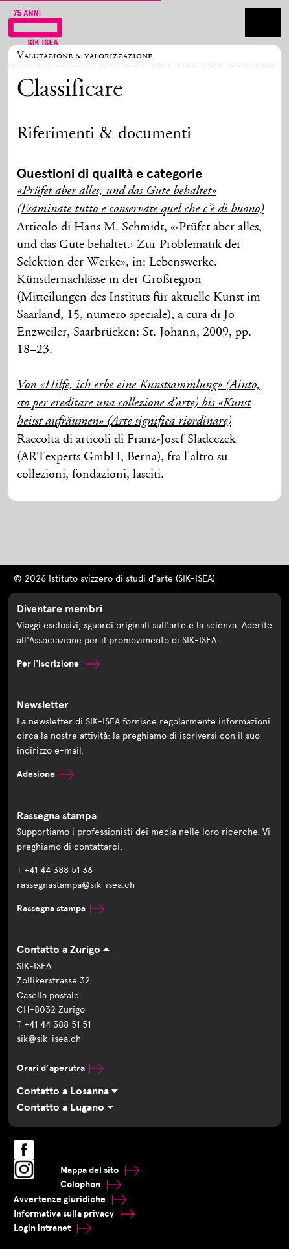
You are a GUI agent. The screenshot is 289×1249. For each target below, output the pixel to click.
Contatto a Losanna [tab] (67, 1091)
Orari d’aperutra (60, 1068)
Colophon (90, 1184)
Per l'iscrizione (58, 663)
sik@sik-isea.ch (49, 1039)
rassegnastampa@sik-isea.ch (76, 885)
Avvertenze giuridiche (70, 1199)
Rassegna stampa (60, 908)
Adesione (45, 774)
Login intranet (52, 1227)
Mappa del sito (99, 1170)
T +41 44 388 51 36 (55, 870)
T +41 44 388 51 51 (54, 1024)
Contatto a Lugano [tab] (65, 1107)
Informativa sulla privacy (74, 1213)
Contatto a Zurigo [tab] (63, 949)
